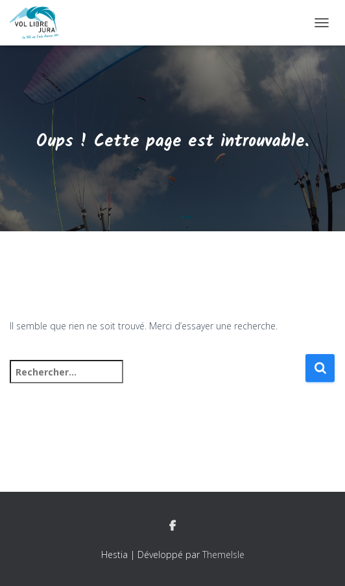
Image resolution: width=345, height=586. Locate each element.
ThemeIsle (223, 554)
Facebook (172, 526)
